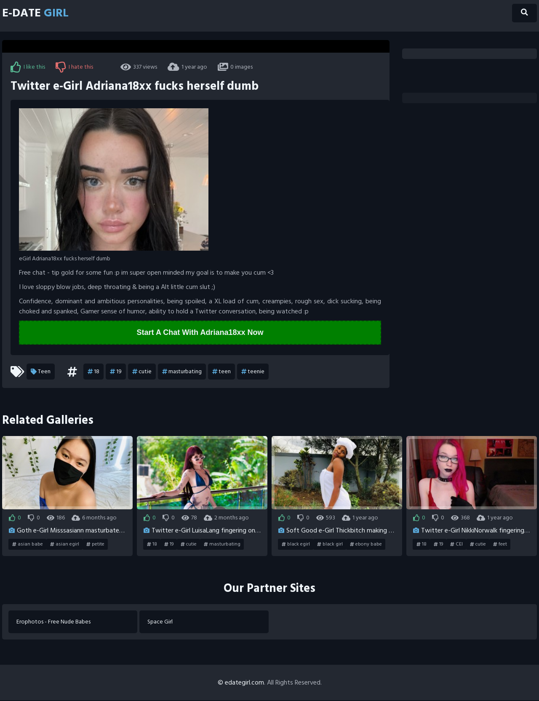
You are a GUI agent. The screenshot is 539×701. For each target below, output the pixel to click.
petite (95, 544)
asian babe (27, 544)
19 (116, 372)
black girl (330, 544)
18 (93, 372)
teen (221, 372)
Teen (41, 372)
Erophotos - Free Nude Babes (54, 622)
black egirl (296, 544)
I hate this (74, 67)
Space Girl (160, 622)
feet (500, 544)
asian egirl (64, 544)
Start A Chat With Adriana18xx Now (200, 333)
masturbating (182, 372)
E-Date (38, 13)
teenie (252, 372)
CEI (456, 544)
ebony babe (366, 544)
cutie (142, 372)
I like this (28, 67)
